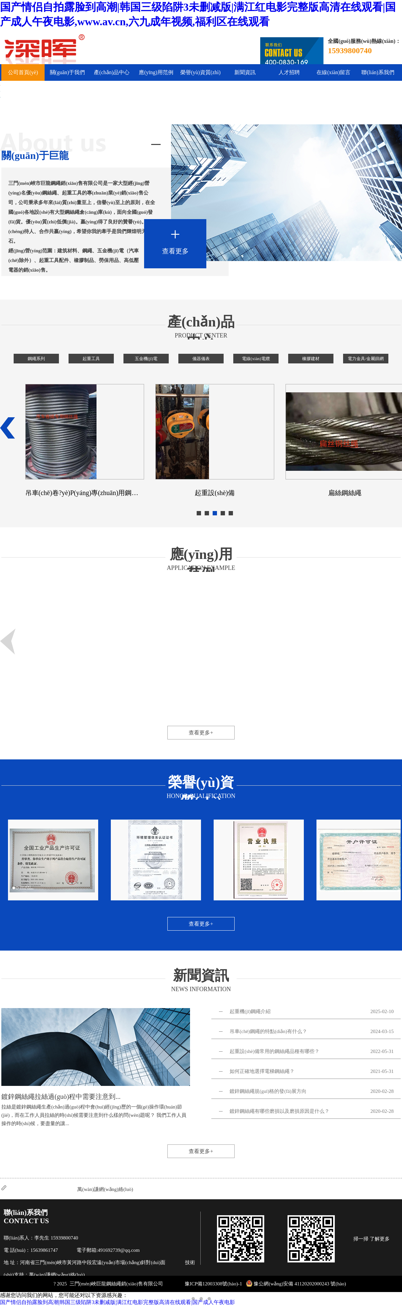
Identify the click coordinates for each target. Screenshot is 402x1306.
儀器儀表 (201, 358)
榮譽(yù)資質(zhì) (200, 72)
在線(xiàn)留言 (333, 72)
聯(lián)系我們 (377, 72)
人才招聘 (289, 72)
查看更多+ (201, 732)
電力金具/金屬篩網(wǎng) (366, 359)
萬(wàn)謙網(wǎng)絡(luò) (105, 1189)
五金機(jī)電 (146, 358)
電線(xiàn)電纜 (256, 358)
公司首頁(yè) (23, 72)
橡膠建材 (310, 358)
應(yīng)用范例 (156, 72)
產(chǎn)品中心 (111, 72)
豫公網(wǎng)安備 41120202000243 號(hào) (296, 1283)
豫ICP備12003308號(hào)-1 (213, 1283)
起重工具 (91, 358)
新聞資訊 (245, 72)
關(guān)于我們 (67, 72)
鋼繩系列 (36, 358)
